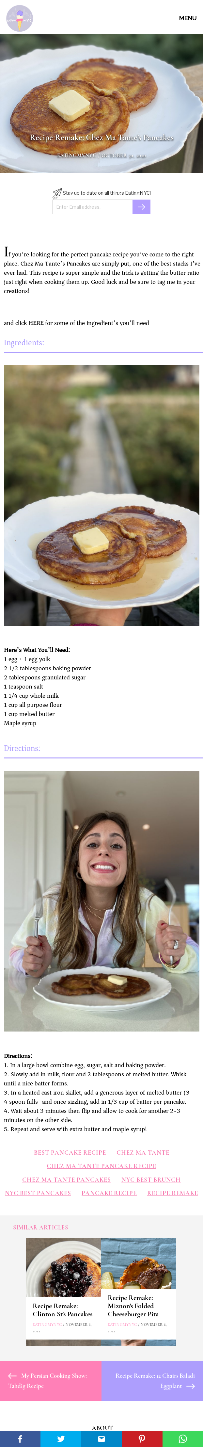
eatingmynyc (77, 155)
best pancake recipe (70, 1152)
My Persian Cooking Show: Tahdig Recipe (47, 1381)
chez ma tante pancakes (66, 1179)
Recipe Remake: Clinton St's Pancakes (62, 1310)
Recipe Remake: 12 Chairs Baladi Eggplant (155, 1381)
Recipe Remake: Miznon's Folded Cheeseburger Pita (133, 1305)
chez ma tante (143, 1152)
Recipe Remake (172, 1193)
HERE (35, 323)
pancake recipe (109, 1193)
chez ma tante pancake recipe (101, 1166)
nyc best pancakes (38, 1193)
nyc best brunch (151, 1179)
